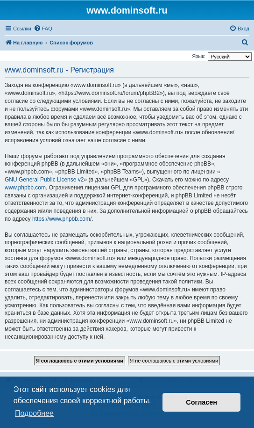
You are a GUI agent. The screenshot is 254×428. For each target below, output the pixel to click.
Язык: (198, 56)
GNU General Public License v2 (44, 179)
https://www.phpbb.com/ (62, 219)
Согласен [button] (201, 402)
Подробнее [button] (34, 413)
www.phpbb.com (25, 187)
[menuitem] (43, 28)
